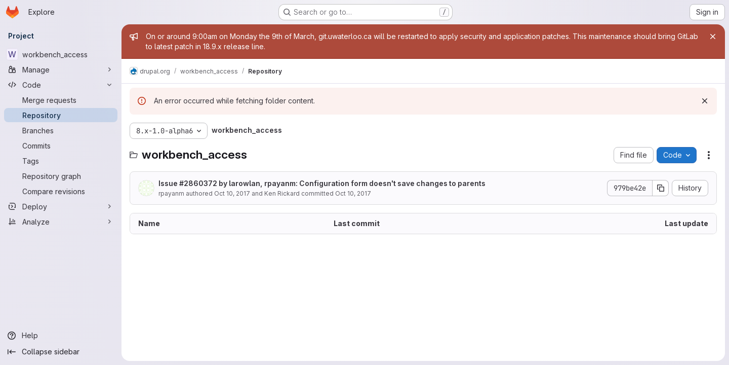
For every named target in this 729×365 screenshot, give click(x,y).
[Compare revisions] (60, 191)
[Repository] (60, 115)
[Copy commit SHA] (661, 188)
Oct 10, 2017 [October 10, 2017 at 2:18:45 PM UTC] (232, 193)
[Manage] (60, 69)
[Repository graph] (60, 176)
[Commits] (60, 145)
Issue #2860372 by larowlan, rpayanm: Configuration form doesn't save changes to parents (321, 183)
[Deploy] (60, 206)
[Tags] (60, 161)
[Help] (60, 335)
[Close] (713, 36)
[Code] (60, 85)
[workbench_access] (60, 54)
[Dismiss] (705, 101)
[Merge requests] (60, 100)
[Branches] (60, 130)
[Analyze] (60, 221)
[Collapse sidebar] (60, 352)
